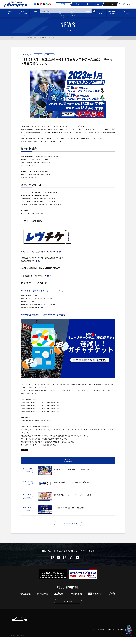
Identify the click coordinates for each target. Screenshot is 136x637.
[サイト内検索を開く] (119, 4)
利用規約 (120, 629)
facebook (35, 4)
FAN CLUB (49, 55)
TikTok (44, 4)
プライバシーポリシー (99, 629)
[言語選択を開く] (127, 4)
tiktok (70, 557)
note (53, 4)
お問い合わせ (112, 629)
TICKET (95, 4)
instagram (41, 4)
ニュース (20, 38)
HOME (12, 38)
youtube (49, 4)
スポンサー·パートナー (63, 4)
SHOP (110, 4)
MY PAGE (79, 4)
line (47, 4)
